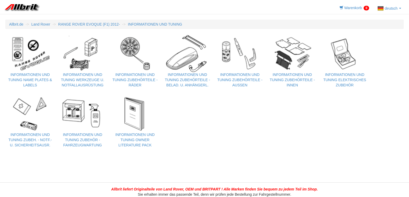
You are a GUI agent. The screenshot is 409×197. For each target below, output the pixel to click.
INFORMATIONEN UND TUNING (155, 24)
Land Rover (40, 24)
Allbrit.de (16, 24)
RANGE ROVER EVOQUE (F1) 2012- (89, 24)
